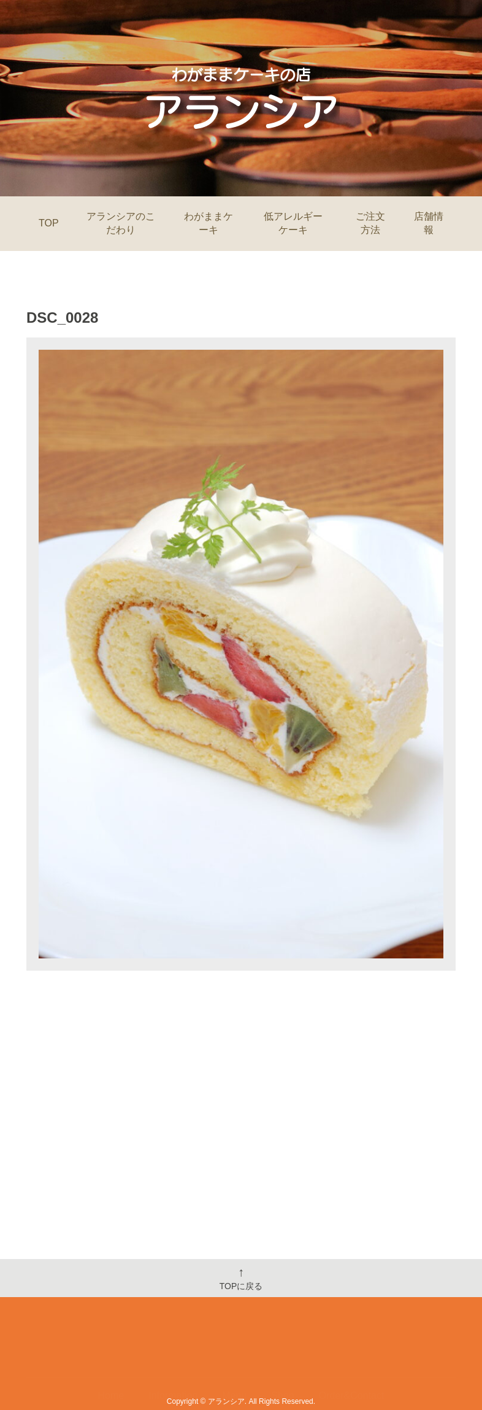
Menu (234, 1359)
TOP (49, 223)
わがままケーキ (208, 223)
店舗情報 (428, 223)
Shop (282, 1359)
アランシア (226, 1401)
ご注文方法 (370, 223)
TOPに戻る (241, 1278)
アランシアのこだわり (120, 223)
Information (172, 1359)
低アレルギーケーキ (293, 223)
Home (111, 1359)
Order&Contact (351, 1359)
